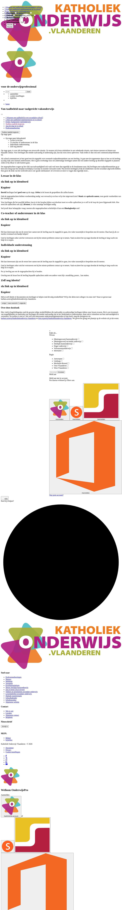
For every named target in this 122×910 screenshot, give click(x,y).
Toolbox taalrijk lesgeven (15, 124)
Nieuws (8, 679)
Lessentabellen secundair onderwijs (19, 694)
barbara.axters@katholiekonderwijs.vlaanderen (18, 318)
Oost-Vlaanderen (61, 366)
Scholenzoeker (11, 700)
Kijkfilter (9, 740)
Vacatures (9, 683)
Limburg (58, 361)
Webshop (9, 681)
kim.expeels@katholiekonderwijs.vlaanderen (55, 318)
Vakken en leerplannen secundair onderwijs (22, 692)
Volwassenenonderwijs (63, 348)
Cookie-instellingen (13, 752)
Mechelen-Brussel (61, 363)
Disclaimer (10, 748)
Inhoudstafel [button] (21, 138)
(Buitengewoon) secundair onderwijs (68, 341)
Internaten (58, 351)
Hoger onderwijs (61, 346)
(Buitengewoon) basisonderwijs (66, 339)
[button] (10, 132)
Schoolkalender (11, 698)
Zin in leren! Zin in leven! (15, 690)
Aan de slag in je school (14, 126)
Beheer (8, 738)
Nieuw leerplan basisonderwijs (17, 688)
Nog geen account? (56, 495)
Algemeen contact (12, 715)
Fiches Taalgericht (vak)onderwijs (18, 122)
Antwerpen (59, 359)
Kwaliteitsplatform (12, 685)
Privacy (8, 750)
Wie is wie (9, 711)
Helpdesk (9, 717)
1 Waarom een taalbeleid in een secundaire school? (24, 118)
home (8, 104)
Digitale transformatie (14, 696)
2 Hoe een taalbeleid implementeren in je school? (24, 120)
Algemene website (12, 702)
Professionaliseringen (13, 677)
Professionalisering (13, 128)
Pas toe (9, 27)
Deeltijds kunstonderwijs (64, 344)
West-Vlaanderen (61, 368)
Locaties (9, 713)
